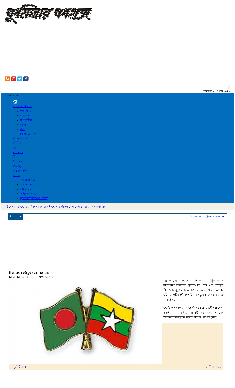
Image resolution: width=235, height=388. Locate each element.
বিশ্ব (15, 156)
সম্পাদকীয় (26, 120)
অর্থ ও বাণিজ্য (28, 179)
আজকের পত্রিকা (22, 106)
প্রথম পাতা (26, 110)
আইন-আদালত (28, 193)
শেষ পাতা (25, 115)
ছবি (27, 206)
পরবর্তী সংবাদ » (213, 367)
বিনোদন (17, 161)
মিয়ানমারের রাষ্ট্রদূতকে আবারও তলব (211, 216)
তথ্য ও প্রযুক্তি (27, 184)
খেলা (23, 124)
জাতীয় (17, 143)
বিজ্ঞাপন (34, 206)
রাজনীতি (18, 152)
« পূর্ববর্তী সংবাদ (19, 367)
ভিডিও (20, 206)
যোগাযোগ (74, 206)
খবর (22, 129)
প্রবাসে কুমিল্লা (20, 170)
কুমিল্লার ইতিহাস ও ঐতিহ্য (34, 198)
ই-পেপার (11, 206)
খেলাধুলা (18, 166)
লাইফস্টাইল (26, 189)
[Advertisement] (117, 51)
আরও (16, 175)
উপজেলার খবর (22, 138)
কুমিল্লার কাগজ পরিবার (93, 206)
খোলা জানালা (28, 133)
